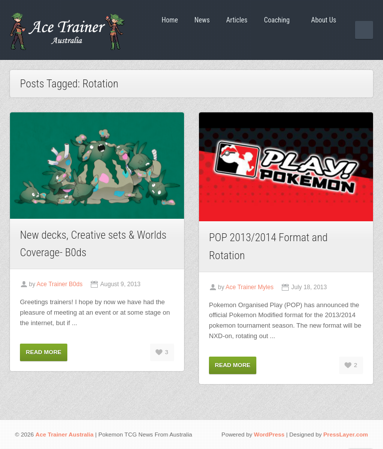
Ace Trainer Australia (64, 434)
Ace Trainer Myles (249, 287)
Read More (43, 352)
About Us (324, 20)
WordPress (269, 434)
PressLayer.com (345, 434)
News (202, 20)
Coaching (277, 20)
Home (170, 20)
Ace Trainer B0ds (59, 284)
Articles (237, 20)
